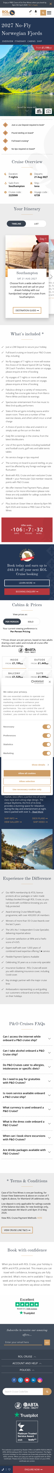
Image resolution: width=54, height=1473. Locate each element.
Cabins (32, 41)
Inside (14, 661)
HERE (39, 1217)
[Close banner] (50, 682)
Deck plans (36, 818)
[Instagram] (39, 1380)
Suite (39, 675)
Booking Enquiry (25, 591)
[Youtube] (27, 1380)
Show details (38, 765)
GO (47, 1342)
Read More (37, 811)
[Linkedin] (33, 1380)
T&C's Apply (33, 5)
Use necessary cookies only (27, 789)
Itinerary (20, 41)
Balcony (14, 675)
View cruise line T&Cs (16, 1230)
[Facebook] (14, 1380)
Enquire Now (32, 1469)
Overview (7, 41)
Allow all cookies (27, 773)
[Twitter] (20, 1380)
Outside (39, 661)
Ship (39, 41)
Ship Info (8, 818)
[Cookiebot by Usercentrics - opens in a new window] (32, 682)
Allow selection (27, 781)
